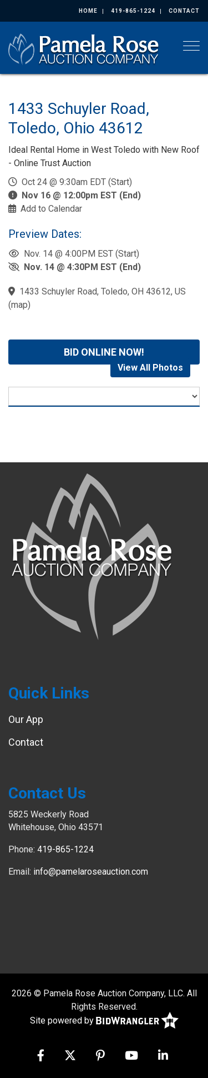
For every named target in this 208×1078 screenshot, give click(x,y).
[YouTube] (131, 1057)
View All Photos (150, 367)
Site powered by (104, 1021)
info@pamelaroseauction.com (90, 871)
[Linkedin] (163, 1057)
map (19, 305)
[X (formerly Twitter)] (70, 1057)
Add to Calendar (51, 208)
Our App (25, 719)
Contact (184, 11)
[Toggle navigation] (191, 46)
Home (88, 11)
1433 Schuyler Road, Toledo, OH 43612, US (102, 291)
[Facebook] (40, 1057)
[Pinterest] (100, 1057)
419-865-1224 (133, 11)
